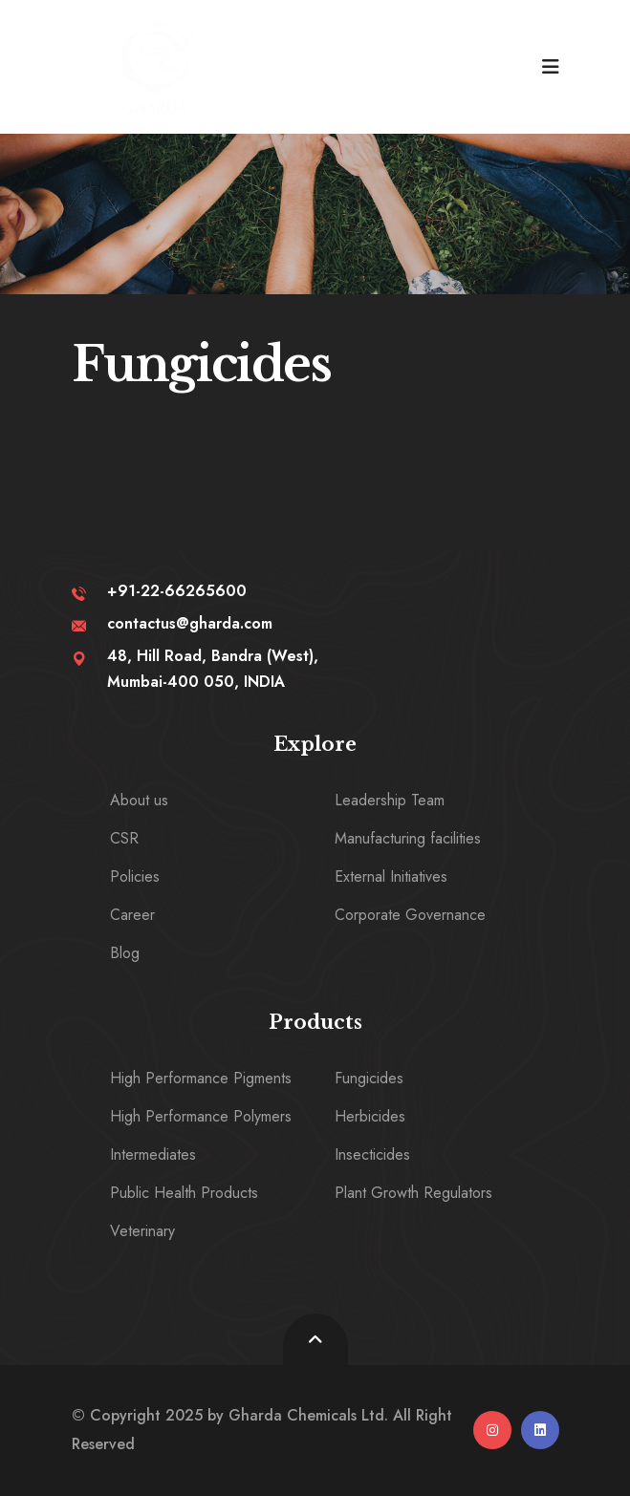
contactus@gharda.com (189, 623)
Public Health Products (184, 1193)
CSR (124, 838)
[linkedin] (540, 1430)
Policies (135, 876)
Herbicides (370, 1116)
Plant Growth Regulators (413, 1193)
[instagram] (492, 1430)
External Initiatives (391, 876)
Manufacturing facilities (408, 838)
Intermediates (153, 1154)
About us (139, 800)
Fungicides (369, 1078)
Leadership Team (390, 800)
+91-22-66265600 (177, 591)
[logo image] (159, 67)
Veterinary (142, 1231)
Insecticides (372, 1154)
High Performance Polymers (201, 1116)
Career (132, 915)
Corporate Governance (410, 915)
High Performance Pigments (201, 1078)
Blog (125, 953)
